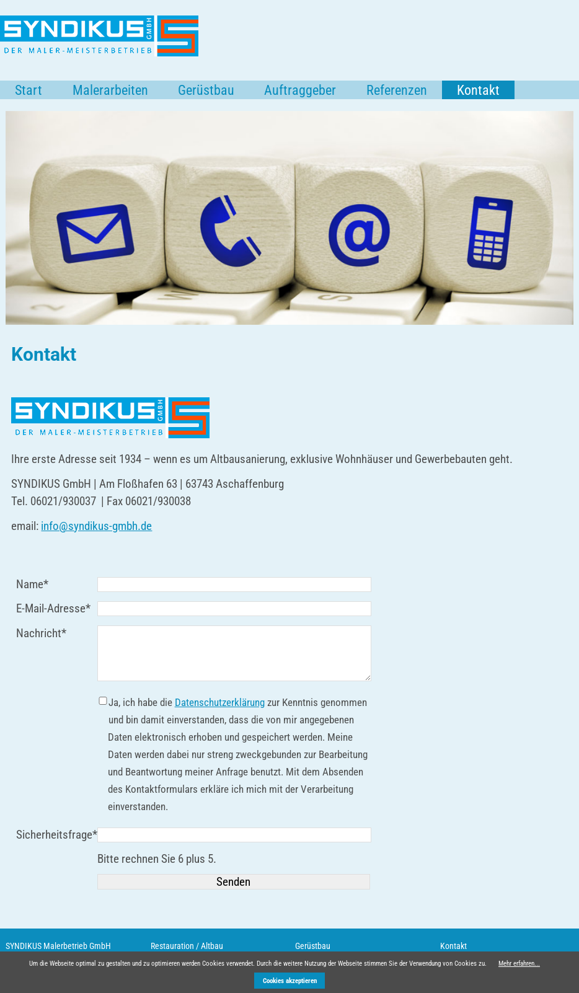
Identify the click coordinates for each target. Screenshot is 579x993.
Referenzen (396, 90)
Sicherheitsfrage (56, 834)
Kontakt (453, 946)
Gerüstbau (206, 90)
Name (39, 583)
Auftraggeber (300, 90)
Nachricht (41, 632)
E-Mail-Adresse (53, 608)
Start (28, 90)
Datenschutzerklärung (220, 702)
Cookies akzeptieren (290, 981)
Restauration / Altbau (187, 946)
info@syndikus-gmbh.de (96, 526)
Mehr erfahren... (519, 964)
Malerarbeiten (110, 90)
